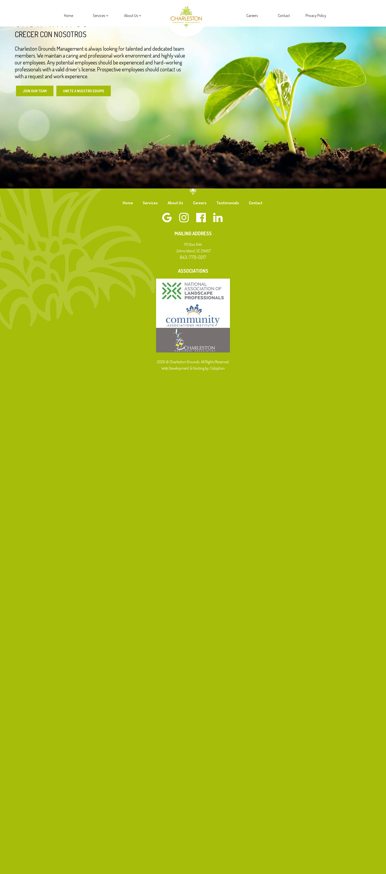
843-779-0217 (193, 257)
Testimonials (227, 203)
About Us (132, 15)
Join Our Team (36, 91)
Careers (252, 15)
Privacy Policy (316, 15)
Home (68, 15)
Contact (284, 15)
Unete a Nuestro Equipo (87, 91)
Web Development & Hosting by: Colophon (193, 368)
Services (100, 15)
